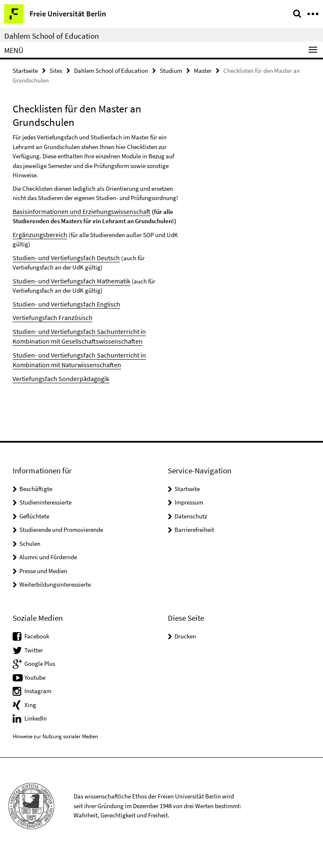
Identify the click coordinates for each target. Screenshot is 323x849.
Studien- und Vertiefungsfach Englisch (62, 302)
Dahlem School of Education (51, 36)
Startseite (25, 70)
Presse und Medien (43, 566)
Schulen (29, 538)
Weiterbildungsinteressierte (55, 579)
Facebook (36, 631)
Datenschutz (191, 511)
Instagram (37, 686)
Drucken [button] (185, 631)
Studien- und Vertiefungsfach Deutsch (62, 256)
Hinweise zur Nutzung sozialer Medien (55, 731)
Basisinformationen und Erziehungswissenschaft (76, 211)
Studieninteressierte (45, 497)
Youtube (34, 672)
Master (203, 70)
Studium (171, 70)
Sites (56, 70)
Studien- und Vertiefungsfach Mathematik (67, 279)
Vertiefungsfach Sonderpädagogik (57, 374)
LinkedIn (35, 713)
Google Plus (39, 658)
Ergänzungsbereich (38, 234)
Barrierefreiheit (194, 525)
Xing (30, 699)
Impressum (189, 497)
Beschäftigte (35, 484)
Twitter (33, 645)
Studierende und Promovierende (61, 525)
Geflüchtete (34, 511)
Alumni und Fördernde (48, 552)
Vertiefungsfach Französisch (49, 315)
